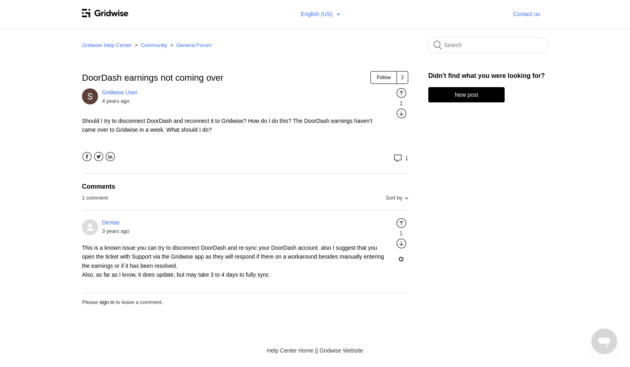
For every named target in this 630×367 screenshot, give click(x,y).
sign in (107, 302)
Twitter (99, 157)
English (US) (317, 14)
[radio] (401, 93)
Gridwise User (119, 92)
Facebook (87, 157)
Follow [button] (384, 77)
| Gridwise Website (340, 350)
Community (154, 45)
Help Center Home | (291, 350)
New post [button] (466, 95)
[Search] (488, 45)
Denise (111, 222)
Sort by (394, 198)
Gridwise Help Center (107, 45)
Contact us (526, 14)
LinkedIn (110, 157)
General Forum (193, 45)
